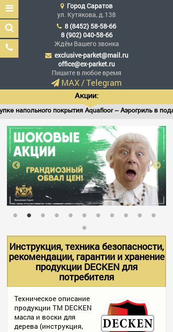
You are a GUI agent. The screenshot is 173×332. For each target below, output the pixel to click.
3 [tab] (45, 213)
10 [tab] (142, 213)
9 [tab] (128, 213)
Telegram (104, 82)
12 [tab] (86, 226)
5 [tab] (73, 213)
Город (90, 5)
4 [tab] (59, 213)
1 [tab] (17, 213)
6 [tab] (86, 213)
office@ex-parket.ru (86, 63)
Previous (16, 165)
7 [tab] (100, 213)
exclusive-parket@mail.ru (91, 55)
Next (156, 165)
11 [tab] (156, 213)
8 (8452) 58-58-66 (90, 26)
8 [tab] (114, 213)
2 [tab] (31, 213)
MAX (70, 82)
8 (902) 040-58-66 (87, 34)
